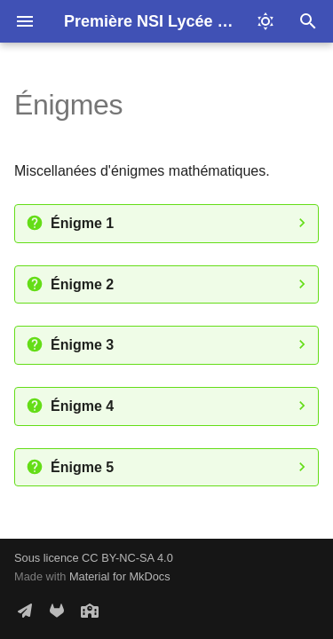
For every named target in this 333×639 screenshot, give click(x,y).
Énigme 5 (82, 467)
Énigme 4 (82, 406)
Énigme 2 (82, 284)
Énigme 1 (82, 223)
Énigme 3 (82, 344)
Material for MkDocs (119, 576)
